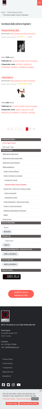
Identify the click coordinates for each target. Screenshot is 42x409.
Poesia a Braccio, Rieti (10, 30)
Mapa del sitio (7, 372)
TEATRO (24, 112)
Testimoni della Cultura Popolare (25, 61)
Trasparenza (7, 368)
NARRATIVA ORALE (27, 67)
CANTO (15, 67)
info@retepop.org (12, 347)
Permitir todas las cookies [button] (29, 403)
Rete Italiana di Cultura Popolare (22, 33)
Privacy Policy (7, 359)
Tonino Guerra (7, 77)
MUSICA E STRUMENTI (11, 112)
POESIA (20, 64)
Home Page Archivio (14, 12)
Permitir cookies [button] (12, 403)
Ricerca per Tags (8, 147)
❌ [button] (40, 391)
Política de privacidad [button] (23, 399)
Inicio (3, 12)
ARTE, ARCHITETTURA (25, 110)
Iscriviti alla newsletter (21, 293)
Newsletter (6, 376)
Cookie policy (7, 363)
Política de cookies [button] (9, 399)
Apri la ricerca (10, 254)
